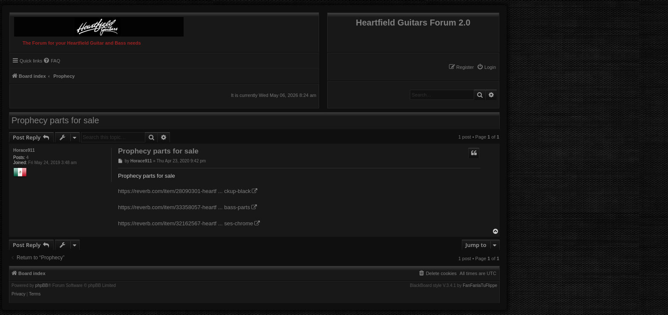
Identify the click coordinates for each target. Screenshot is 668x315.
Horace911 (24, 150)
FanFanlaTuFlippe (480, 286)
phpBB (41, 286)
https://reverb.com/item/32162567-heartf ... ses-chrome (185, 223)
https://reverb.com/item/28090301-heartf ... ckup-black (184, 191)
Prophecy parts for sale (55, 120)
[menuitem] (486, 67)
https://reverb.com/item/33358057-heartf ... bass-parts (184, 207)
